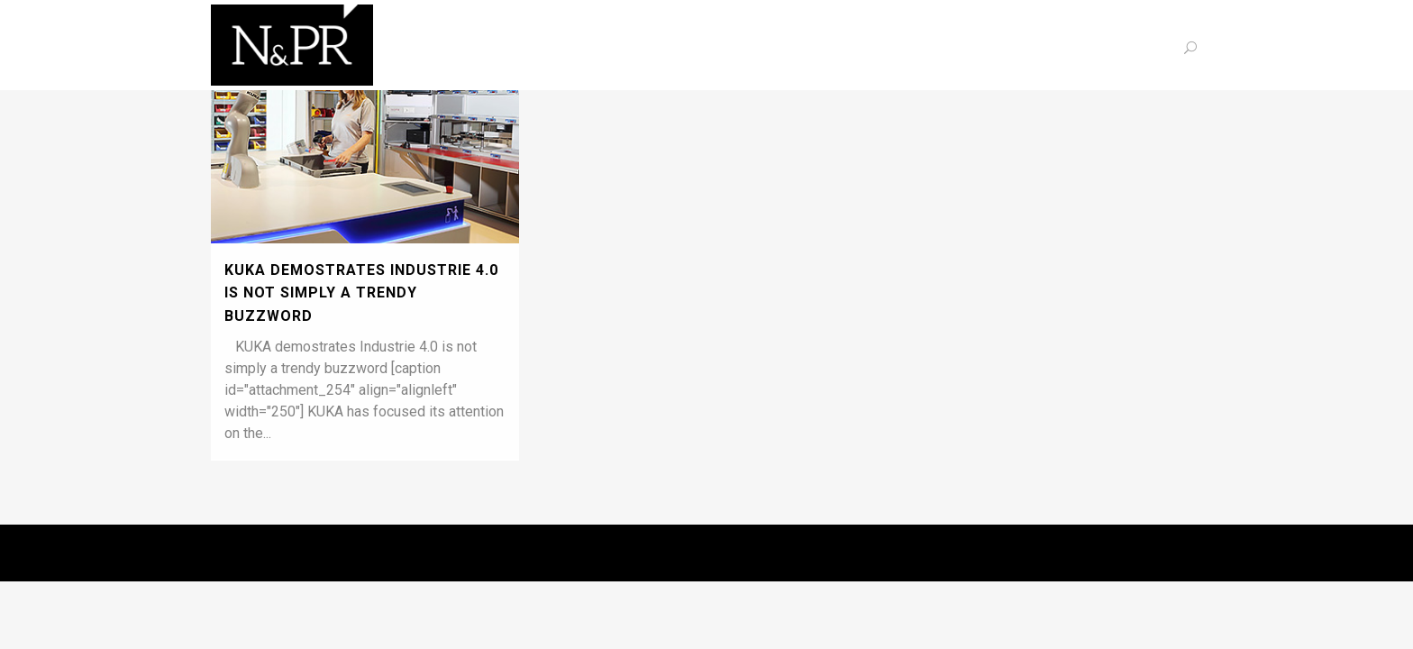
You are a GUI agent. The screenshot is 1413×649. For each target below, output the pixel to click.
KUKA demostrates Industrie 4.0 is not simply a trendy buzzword (361, 292)
